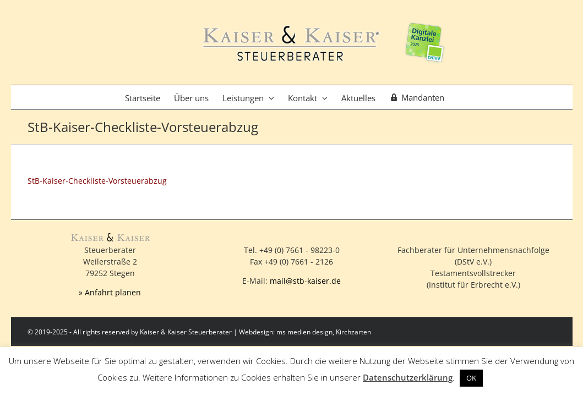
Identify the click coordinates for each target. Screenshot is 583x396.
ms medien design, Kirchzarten (323, 332)
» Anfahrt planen (110, 292)
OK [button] (471, 378)
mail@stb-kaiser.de (305, 281)
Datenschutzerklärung (408, 377)
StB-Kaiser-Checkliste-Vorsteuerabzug (97, 180)
